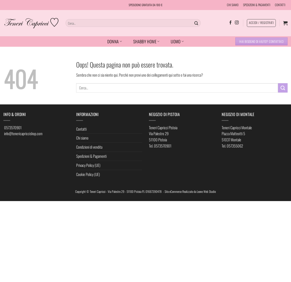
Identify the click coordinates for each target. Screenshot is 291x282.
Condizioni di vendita (89, 147)
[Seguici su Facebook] (230, 23)
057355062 (235, 146)
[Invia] (196, 23)
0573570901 (13, 127)
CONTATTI (280, 5)
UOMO (177, 41)
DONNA (114, 41)
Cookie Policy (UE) (88, 174)
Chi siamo (82, 138)
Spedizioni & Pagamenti (91, 156)
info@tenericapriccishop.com (23, 133)
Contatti (81, 129)
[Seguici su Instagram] (237, 23)
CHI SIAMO (232, 5)
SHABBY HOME (146, 41)
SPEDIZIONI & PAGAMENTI (256, 5)
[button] (285, 23)
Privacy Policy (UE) (88, 165)
